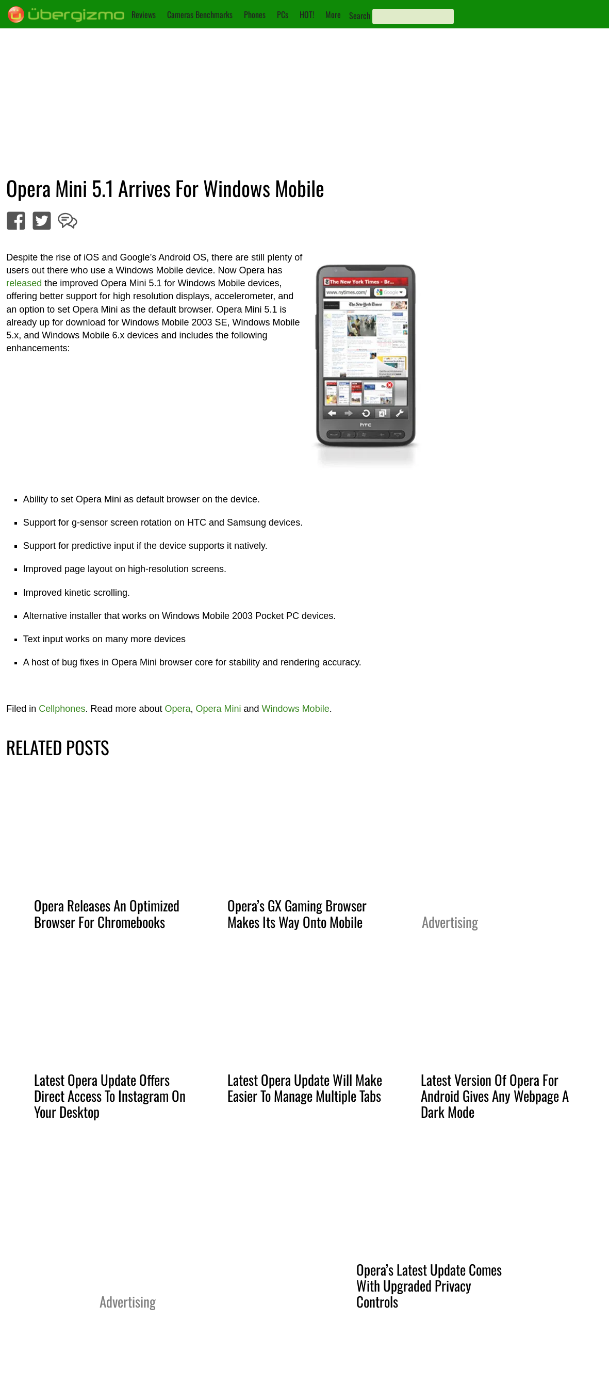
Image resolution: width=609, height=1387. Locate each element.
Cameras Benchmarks (200, 14)
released (24, 283)
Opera (177, 709)
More (333, 14)
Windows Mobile (296, 709)
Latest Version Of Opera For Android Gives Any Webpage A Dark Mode (495, 1095)
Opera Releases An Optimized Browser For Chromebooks (106, 913)
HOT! (307, 14)
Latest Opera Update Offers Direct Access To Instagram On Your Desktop (110, 1095)
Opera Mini (218, 709)
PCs (282, 14)
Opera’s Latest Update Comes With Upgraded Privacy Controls (429, 1285)
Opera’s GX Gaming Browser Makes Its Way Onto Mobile (297, 913)
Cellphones (62, 709)
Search (359, 15)
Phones (255, 14)
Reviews (143, 14)
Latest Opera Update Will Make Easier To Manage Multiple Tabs (304, 1087)
